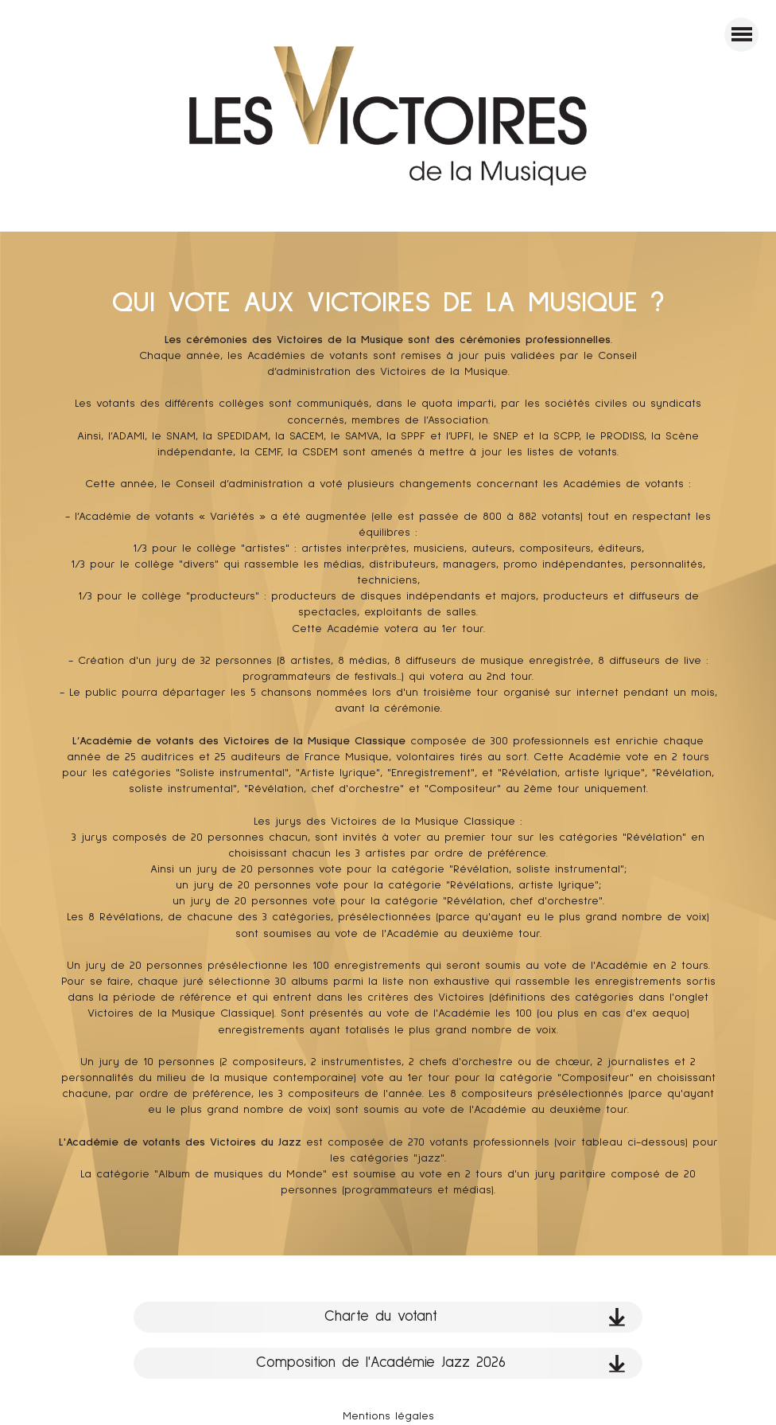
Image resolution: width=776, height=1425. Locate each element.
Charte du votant (475, 1316)
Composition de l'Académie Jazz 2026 (441, 1363)
